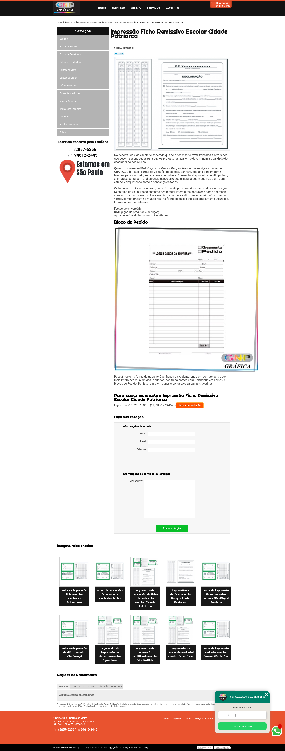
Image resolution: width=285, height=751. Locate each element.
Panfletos (64, 116)
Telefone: (166, 450)
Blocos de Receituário (70, 54)
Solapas (64, 132)
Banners (64, 39)
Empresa (118, 7)
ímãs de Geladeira (68, 101)
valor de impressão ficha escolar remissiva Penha (109, 594)
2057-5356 (222, 2)
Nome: (167, 434)
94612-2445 (223, 5)
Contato (172, 7)
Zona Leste (116, 686)
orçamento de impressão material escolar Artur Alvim (181, 652)
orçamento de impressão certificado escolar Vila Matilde (145, 654)
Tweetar (119, 53)
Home (102, 7)
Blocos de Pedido (68, 46)
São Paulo (103, 686)
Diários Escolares (68, 85)
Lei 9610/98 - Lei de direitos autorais (111, 706)
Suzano (91, 686)
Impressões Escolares (70, 109)
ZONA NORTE (78, 686)
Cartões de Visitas (68, 78)
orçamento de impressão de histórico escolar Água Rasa (110, 654)
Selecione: (64, 686)
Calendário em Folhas (70, 62)
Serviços (153, 7)
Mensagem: (162, 499)
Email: (167, 442)
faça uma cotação (190, 405)
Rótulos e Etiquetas (69, 124)
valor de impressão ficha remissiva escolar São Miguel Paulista (216, 596)
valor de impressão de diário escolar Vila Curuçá (74, 652)
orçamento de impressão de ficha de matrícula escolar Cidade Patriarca (145, 598)
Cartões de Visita (68, 70)
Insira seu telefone (242, 707)
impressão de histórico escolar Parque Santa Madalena (180, 596)
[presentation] (145, 463)
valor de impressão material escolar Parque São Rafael (216, 652)
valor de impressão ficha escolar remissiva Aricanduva (74, 596)
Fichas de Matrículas (70, 93)
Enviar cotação (172, 528)
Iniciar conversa (242, 726)
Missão (136, 7)
